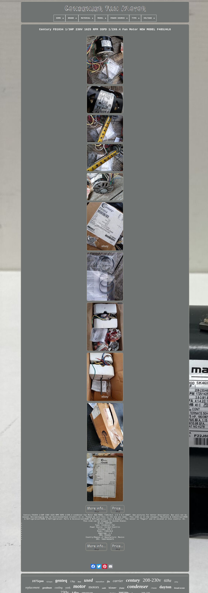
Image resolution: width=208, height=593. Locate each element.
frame (121, 588)
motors (94, 587)
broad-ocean (179, 588)
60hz (167, 580)
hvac (79, 582)
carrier (118, 581)
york (67, 587)
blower (113, 588)
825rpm (49, 582)
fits (108, 581)
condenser (137, 586)
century (133, 580)
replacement (32, 587)
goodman (47, 587)
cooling (59, 587)
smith (104, 588)
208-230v (152, 580)
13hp (72, 581)
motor (79, 586)
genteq (61, 580)
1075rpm (38, 581)
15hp (176, 582)
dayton (165, 587)
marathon (100, 581)
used (88, 580)
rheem (154, 588)
